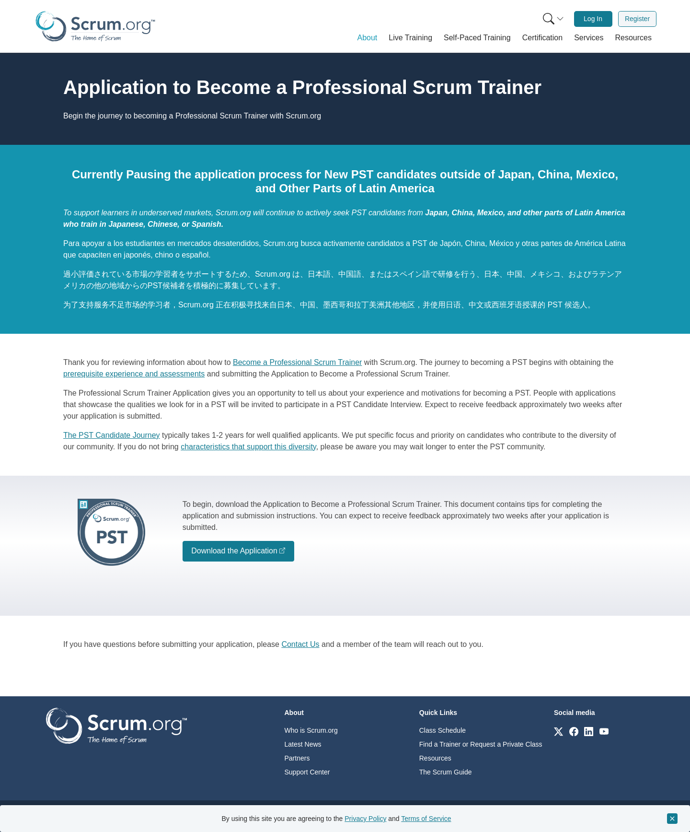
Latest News (303, 744)
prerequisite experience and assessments (134, 374)
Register (637, 19)
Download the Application (234, 551)
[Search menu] (553, 19)
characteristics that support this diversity (248, 447)
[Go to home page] (116, 725)
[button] (367, 37)
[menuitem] (552, 19)
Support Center (307, 772)
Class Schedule (442, 730)
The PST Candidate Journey (111, 435)
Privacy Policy (365, 818)
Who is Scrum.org (311, 730)
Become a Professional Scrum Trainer (297, 362)
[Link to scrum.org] (558, 731)
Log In (593, 19)
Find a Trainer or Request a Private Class (480, 744)
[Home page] (95, 26)
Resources (435, 758)
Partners (297, 758)
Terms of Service (426, 818)
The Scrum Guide (445, 772)
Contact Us (300, 644)
